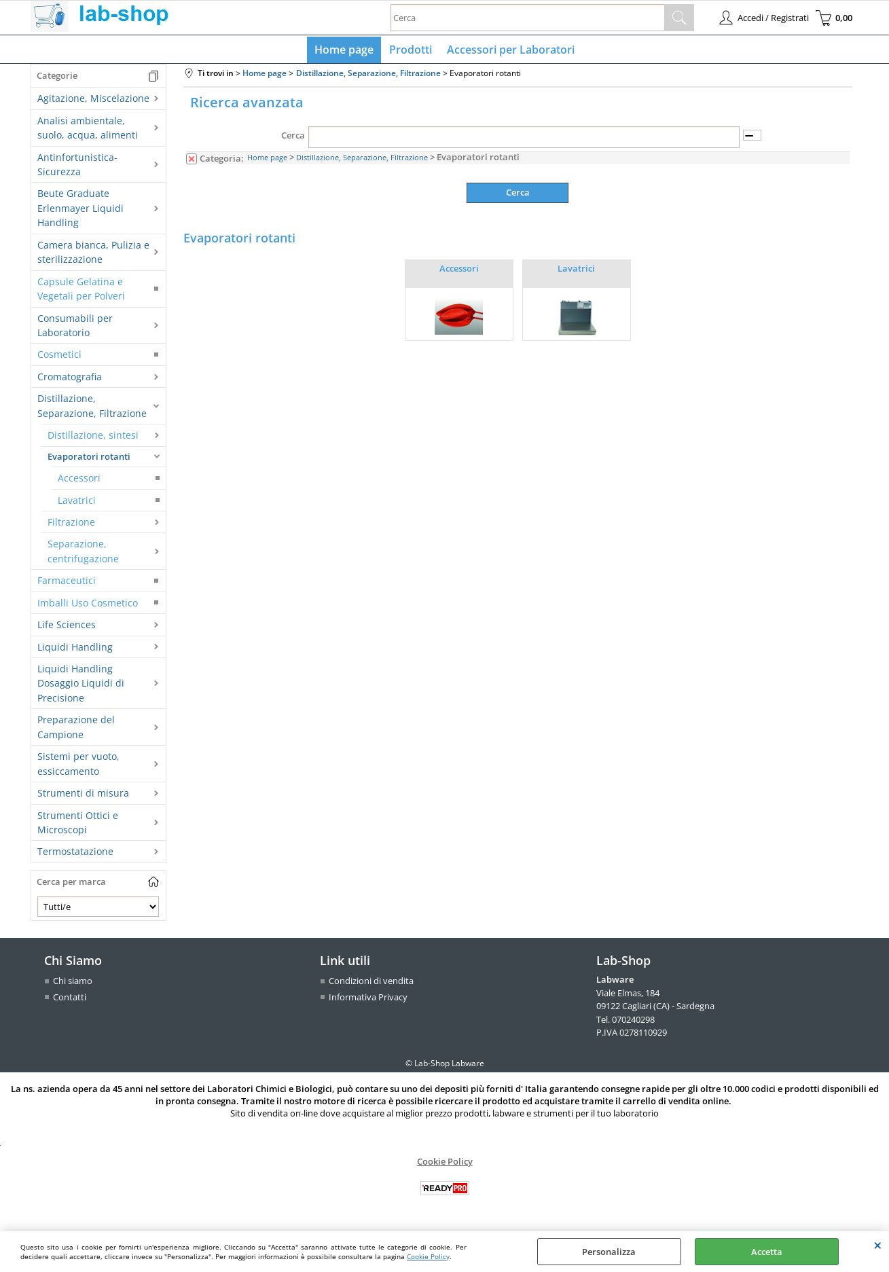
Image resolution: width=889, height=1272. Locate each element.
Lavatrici (77, 502)
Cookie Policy (428, 1256)
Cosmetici (59, 357)
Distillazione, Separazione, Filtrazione (92, 408)
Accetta (766, 1252)
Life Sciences (66, 627)
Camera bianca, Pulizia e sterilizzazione (93, 254)
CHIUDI (877, 1245)
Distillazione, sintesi (93, 438)
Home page (346, 50)
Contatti (69, 1000)
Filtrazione (71, 524)
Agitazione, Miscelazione (93, 101)
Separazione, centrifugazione (83, 554)
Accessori (79, 481)
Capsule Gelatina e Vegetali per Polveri (81, 291)
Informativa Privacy (368, 1000)
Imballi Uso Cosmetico (87, 605)
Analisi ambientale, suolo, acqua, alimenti (87, 130)
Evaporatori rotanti (89, 459)
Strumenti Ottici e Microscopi (77, 825)
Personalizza (609, 1252)
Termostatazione (75, 854)
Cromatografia (69, 379)
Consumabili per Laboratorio (75, 328)
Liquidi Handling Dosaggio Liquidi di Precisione (80, 686)
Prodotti (410, 50)
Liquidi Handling (75, 649)
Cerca (293, 138)
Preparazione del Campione (76, 730)
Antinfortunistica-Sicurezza (77, 167)
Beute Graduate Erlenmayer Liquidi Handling (80, 211)
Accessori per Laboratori (509, 50)
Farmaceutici (66, 583)
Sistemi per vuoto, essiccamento (78, 766)
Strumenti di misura (83, 796)
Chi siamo (72, 984)
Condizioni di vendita (371, 984)
